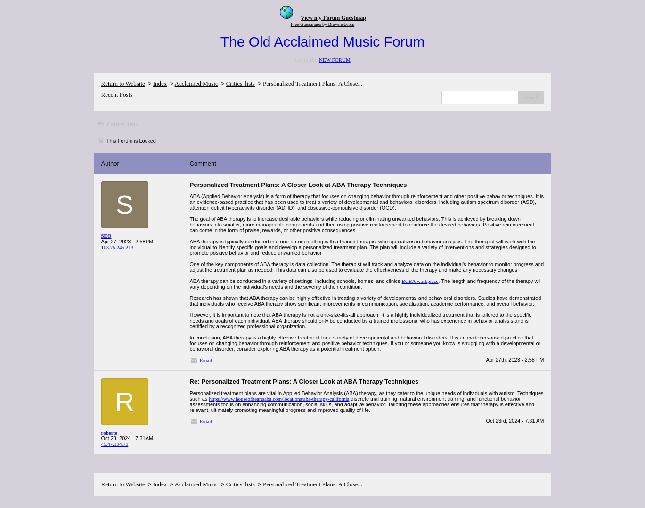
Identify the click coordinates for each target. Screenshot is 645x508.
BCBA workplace (420, 281)
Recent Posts (117, 94)
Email (206, 360)
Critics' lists (240, 83)
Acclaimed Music (196, 83)
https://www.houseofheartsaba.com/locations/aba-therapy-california (279, 399)
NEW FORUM (335, 60)
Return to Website (123, 83)
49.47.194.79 (115, 444)
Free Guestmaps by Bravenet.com (323, 24)
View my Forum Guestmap (333, 18)
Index (160, 83)
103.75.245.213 (117, 247)
